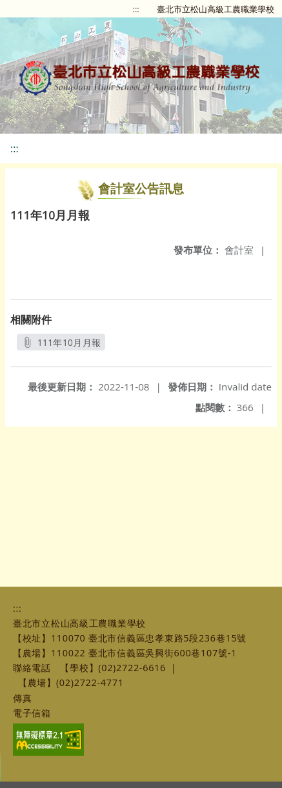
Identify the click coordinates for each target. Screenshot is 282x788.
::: (136, 9)
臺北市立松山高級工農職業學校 (215, 9)
